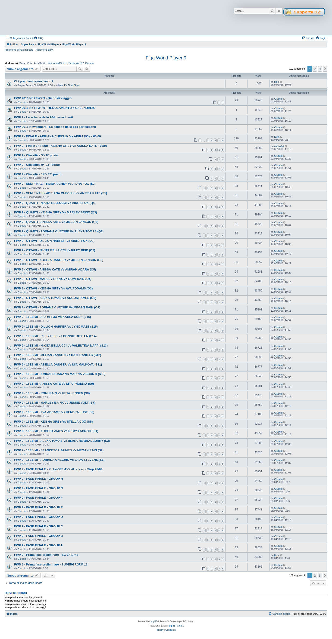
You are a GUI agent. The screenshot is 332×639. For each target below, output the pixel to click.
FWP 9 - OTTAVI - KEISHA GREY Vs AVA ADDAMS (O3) (53, 288)
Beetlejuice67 (76, 63)
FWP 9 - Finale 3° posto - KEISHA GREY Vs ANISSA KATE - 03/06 (60, 145)
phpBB (153, 621)
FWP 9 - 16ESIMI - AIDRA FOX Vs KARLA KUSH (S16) (52, 317)
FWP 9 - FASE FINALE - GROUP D (38, 517)
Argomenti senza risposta (19, 49)
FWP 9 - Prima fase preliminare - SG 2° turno (46, 554)
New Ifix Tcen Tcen (68, 85)
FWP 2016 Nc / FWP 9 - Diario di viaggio (43, 98)
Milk (276, 81)
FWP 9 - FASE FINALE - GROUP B (38, 536)
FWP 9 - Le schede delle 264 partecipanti (43, 117)
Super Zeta (26, 63)
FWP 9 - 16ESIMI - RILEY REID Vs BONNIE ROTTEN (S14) (55, 336)
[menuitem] (38, 38)
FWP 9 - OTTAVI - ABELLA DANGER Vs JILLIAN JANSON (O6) (58, 260)
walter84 (279, 146)
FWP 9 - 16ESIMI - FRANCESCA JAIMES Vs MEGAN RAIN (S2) (58, 450)
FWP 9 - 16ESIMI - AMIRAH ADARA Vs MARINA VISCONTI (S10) (59, 374)
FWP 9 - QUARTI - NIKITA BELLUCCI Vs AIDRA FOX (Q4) (55, 203)
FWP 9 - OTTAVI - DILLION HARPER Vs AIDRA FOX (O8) (54, 241)
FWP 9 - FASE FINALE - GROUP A (38, 545)
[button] (325, 69)
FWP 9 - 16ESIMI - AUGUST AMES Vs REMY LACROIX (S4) (56, 431)
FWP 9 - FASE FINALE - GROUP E (38, 507)
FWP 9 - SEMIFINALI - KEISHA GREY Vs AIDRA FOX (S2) (55, 183)
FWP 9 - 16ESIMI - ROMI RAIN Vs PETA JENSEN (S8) (52, 393)
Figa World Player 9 (166, 57)
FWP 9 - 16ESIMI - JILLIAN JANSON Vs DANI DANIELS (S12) (57, 355)
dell (65, 63)
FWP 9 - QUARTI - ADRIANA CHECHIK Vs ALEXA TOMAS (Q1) (58, 231)
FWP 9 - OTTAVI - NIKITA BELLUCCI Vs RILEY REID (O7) (54, 250)
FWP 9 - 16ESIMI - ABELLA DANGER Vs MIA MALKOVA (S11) (58, 364)
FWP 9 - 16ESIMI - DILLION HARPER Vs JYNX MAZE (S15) (56, 326)
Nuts (276, 136)
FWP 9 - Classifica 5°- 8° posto (36, 155)
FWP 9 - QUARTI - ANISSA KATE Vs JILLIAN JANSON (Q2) (56, 222)
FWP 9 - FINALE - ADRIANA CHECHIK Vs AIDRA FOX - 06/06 (57, 136)
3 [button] (320, 69)
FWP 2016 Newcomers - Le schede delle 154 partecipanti (55, 127)
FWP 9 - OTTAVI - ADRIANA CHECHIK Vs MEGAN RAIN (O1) (57, 307)
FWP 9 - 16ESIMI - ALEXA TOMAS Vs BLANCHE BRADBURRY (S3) (62, 440)
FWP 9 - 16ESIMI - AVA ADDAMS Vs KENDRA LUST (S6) (54, 412)
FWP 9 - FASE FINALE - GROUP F (38, 497)
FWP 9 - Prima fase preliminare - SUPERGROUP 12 (51, 564)
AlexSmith (40, 63)
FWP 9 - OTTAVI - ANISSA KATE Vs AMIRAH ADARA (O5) (55, 269)
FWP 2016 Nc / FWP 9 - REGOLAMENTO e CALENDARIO (55, 108)
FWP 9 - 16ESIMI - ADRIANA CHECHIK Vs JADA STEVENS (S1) (59, 459)
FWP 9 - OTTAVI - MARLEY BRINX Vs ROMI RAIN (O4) (52, 279)
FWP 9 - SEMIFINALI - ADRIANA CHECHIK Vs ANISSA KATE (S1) (60, 193)
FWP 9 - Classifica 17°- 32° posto (38, 174)
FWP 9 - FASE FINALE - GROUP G (38, 488)
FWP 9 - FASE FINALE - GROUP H (38, 478)
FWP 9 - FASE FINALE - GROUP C (38, 526)
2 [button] (315, 69)
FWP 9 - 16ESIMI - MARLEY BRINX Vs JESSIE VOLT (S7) (54, 402)
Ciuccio (89, 63)
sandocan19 (55, 63)
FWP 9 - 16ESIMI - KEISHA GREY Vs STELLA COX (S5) (53, 421)
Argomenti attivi (44, 49)
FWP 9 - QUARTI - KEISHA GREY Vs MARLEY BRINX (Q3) (55, 212)
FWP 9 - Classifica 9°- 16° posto (37, 164)
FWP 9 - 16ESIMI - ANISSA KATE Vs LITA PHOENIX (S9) (54, 383)
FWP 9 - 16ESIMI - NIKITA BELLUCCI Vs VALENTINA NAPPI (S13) (61, 345)
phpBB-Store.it (176, 625)
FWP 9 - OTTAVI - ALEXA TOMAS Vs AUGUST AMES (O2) (55, 298)
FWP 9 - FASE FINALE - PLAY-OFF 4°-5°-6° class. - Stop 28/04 (58, 469)
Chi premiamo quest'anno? (33, 81)
